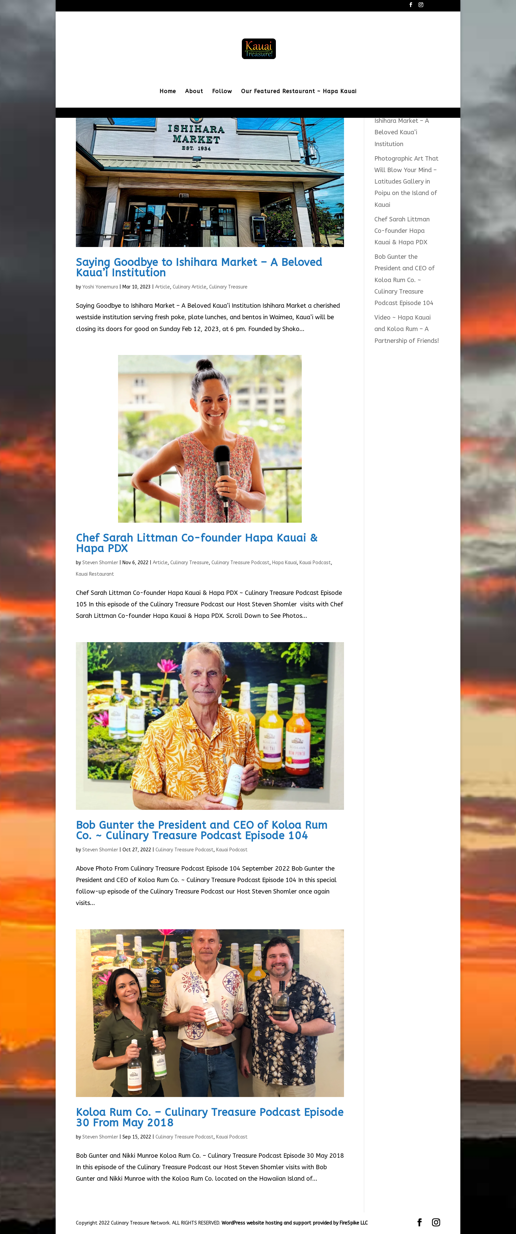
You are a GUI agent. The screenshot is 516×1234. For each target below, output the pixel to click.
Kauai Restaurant (95, 574)
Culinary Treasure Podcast (240, 563)
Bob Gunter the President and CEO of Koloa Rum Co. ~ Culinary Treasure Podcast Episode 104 (201, 830)
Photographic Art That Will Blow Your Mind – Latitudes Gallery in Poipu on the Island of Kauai (406, 182)
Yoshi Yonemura (100, 287)
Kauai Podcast (315, 563)
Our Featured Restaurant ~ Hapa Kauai (298, 91)
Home (168, 91)
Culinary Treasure (228, 287)
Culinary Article (189, 287)
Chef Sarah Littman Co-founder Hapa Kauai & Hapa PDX (197, 543)
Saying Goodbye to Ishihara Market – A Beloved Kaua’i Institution (199, 267)
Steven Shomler (100, 563)
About (194, 91)
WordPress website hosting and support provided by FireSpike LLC (295, 1223)
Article (162, 287)
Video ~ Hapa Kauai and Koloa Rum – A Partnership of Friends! (406, 329)
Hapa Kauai (284, 563)
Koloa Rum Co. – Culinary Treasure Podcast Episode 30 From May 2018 (210, 1117)
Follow (222, 91)
